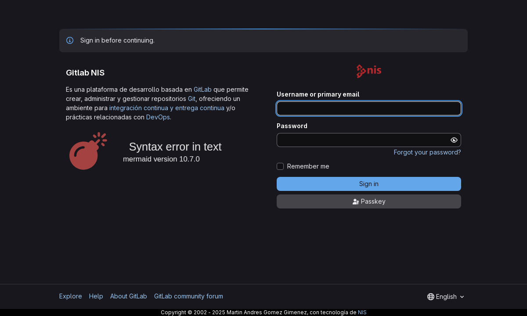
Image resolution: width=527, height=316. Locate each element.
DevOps (158, 117)
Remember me (308, 166)
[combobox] (445, 296)
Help (96, 296)
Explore (70, 296)
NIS (362, 312)
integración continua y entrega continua (166, 107)
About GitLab (128, 296)
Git (191, 98)
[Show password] (454, 140)
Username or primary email (318, 94)
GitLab (203, 89)
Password (292, 125)
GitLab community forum (188, 296)
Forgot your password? (427, 152)
